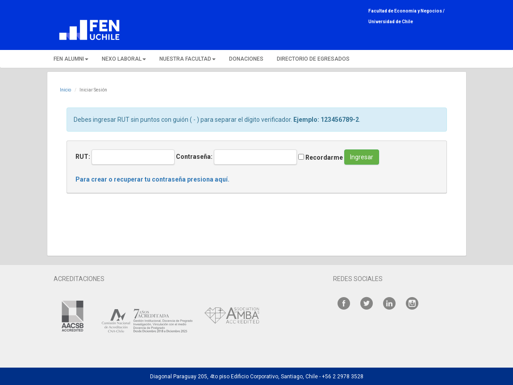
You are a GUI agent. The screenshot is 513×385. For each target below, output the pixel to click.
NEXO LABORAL (124, 59)
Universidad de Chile (390, 21)
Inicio (65, 89)
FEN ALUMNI (71, 59)
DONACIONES (246, 59)
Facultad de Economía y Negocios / (406, 10)
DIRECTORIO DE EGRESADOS (313, 59)
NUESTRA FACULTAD (187, 59)
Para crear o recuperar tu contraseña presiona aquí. (152, 179)
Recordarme (320, 157)
